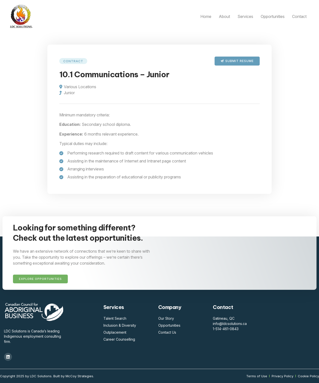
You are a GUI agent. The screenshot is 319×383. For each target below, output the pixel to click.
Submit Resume (239, 61)
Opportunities (273, 16)
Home (205, 16)
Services (245, 16)
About (224, 16)
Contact (299, 16)
